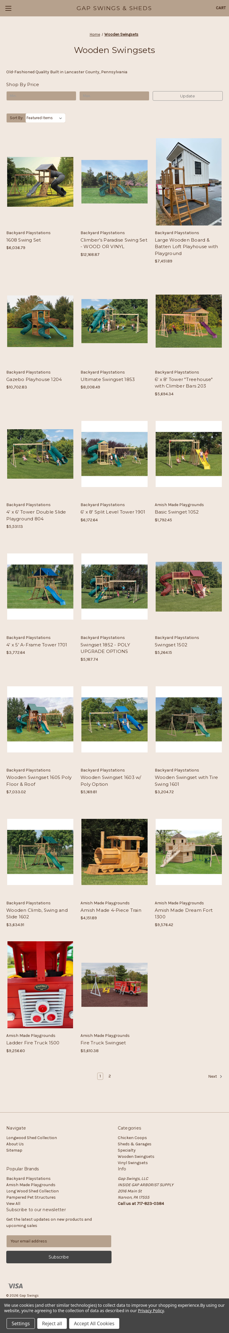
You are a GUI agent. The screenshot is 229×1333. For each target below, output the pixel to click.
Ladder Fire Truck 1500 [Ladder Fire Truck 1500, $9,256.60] (33, 1043)
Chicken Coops (132, 1137)
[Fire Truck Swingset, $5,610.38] (114, 985)
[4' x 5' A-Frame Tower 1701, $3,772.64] (40, 586)
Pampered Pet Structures (31, 1197)
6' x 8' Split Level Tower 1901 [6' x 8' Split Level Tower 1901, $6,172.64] (113, 512)
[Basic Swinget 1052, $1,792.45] (189, 454)
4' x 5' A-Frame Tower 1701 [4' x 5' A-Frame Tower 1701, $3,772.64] (36, 645)
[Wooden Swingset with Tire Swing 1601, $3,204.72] (189, 719)
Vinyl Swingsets (133, 1162)
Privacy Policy (151, 1310)
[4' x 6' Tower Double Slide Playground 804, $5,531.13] (40, 454)
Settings (21, 1323)
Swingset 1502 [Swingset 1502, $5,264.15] (171, 645)
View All (13, 1203)
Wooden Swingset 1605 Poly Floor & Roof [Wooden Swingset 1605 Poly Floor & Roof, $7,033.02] (39, 780)
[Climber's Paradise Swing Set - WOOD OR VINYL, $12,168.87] (114, 181)
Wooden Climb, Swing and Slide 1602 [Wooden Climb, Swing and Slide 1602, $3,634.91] (37, 913)
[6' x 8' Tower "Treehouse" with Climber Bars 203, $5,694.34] (189, 321)
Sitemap (14, 1150)
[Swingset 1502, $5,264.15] (189, 586)
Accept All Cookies (94, 1323)
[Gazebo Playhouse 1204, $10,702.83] (40, 321)
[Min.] (41, 96)
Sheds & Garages (134, 1144)
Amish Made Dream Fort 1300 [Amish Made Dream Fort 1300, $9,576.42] (184, 913)
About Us (15, 1144)
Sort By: (16, 118)
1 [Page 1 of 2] (100, 1076)
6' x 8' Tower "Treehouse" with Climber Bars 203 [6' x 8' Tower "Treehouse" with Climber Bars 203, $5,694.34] (184, 383)
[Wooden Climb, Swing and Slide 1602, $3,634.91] (40, 852)
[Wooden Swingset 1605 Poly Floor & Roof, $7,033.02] (40, 719)
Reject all (52, 1323)
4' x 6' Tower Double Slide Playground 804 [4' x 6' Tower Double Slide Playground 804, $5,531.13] (36, 515)
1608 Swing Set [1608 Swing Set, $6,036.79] (23, 240)
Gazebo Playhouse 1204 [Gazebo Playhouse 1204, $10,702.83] (34, 379)
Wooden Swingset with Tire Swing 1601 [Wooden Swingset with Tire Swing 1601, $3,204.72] (186, 780)
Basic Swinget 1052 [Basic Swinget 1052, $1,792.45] (177, 512)
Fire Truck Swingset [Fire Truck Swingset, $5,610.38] (103, 1043)
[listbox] (45, 117)
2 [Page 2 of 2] (110, 1076)
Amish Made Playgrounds (30, 1184)
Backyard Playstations (28, 1178)
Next (215, 1077)
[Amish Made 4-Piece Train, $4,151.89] (114, 852)
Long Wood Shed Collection (32, 1191)
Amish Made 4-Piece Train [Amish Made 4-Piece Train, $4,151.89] (111, 910)
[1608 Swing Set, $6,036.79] (40, 181)
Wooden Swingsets (136, 1156)
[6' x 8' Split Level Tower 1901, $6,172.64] (114, 454)
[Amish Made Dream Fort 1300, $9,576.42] (189, 852)
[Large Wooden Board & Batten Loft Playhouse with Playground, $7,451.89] (189, 181)
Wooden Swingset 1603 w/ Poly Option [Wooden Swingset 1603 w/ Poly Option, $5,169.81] (111, 780)
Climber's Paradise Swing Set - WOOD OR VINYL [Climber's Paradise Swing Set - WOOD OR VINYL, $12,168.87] (114, 243)
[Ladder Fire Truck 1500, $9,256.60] (40, 985)
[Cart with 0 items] (221, 8)
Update (187, 96)
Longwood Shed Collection (31, 1137)
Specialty (127, 1150)
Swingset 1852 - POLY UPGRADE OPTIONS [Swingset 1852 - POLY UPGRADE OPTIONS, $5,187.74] (105, 648)
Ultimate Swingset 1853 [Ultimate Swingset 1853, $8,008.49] (108, 379)
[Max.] (114, 96)
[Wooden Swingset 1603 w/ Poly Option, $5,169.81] (114, 719)
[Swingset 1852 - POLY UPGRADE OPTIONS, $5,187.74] (114, 586)
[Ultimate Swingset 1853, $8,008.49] (114, 321)
